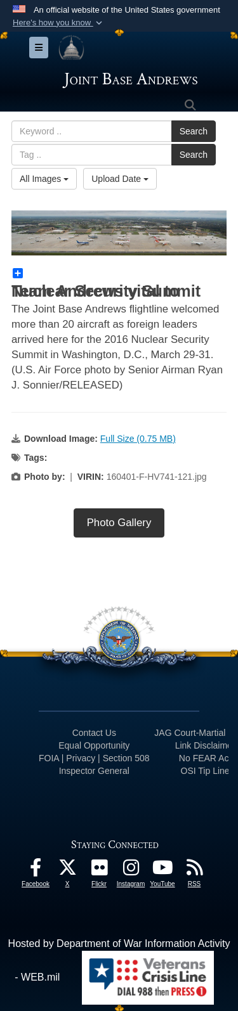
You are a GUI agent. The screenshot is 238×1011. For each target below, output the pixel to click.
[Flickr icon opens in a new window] (99, 870)
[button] (59, 22)
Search (194, 131)
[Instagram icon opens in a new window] (131, 870)
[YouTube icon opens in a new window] (162, 870)
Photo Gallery (119, 523)
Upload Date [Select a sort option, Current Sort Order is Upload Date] (120, 179)
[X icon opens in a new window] (67, 870)
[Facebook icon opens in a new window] (35, 870)
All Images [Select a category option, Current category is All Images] (44, 179)
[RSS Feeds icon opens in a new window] (194, 870)
